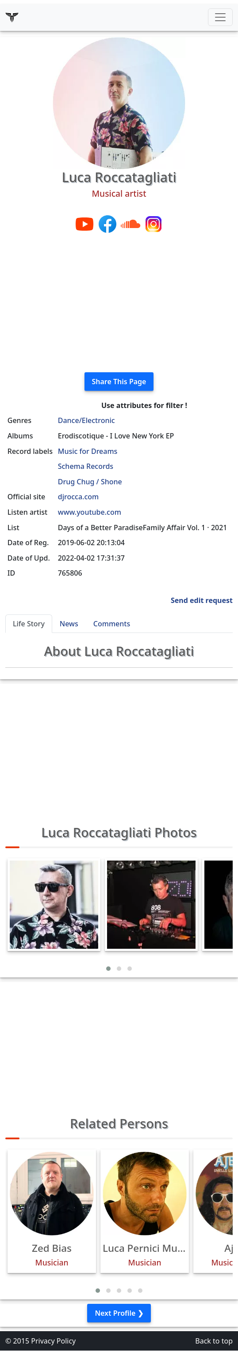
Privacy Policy (53, 1341)
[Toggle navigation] (220, 17)
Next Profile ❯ (119, 1313)
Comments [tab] (111, 624)
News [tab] (69, 624)
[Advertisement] (119, 303)
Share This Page (119, 381)
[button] (108, 968)
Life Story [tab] (29, 624)
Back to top (214, 1341)
